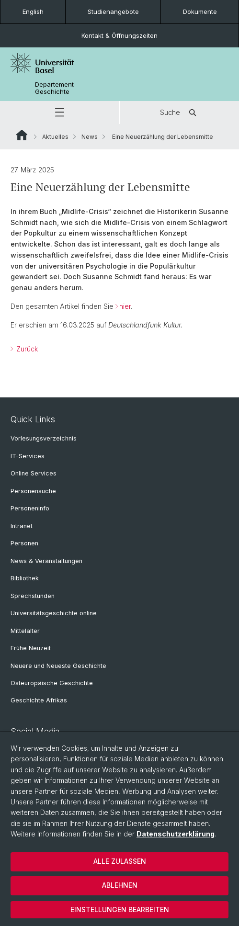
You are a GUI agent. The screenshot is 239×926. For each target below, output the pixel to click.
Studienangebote (113, 11)
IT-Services (28, 456)
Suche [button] (179, 112)
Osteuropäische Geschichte (52, 683)
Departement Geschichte (54, 88)
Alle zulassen (119, 861)
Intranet (22, 526)
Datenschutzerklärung (176, 834)
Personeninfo (30, 508)
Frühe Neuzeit (31, 648)
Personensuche (33, 491)
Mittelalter (25, 630)
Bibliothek (25, 578)
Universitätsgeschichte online (54, 613)
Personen (24, 543)
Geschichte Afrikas (39, 700)
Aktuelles (55, 136)
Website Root (21, 135)
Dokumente (200, 11)
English (33, 11)
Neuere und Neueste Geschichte (58, 665)
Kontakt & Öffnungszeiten (119, 35)
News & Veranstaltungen (46, 561)
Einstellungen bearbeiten (119, 909)
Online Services (34, 473)
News (89, 136)
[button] (59, 112)
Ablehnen (119, 885)
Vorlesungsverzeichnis (44, 438)
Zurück (26, 349)
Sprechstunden (33, 595)
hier (125, 306)
